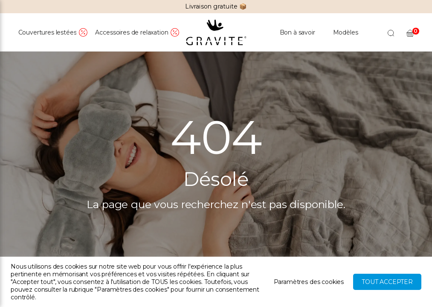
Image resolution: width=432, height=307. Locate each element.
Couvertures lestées (47, 32)
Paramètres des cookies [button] (309, 282)
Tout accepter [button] (387, 282)
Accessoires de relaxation (131, 32)
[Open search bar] (391, 32)
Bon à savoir (297, 32)
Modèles (345, 32)
